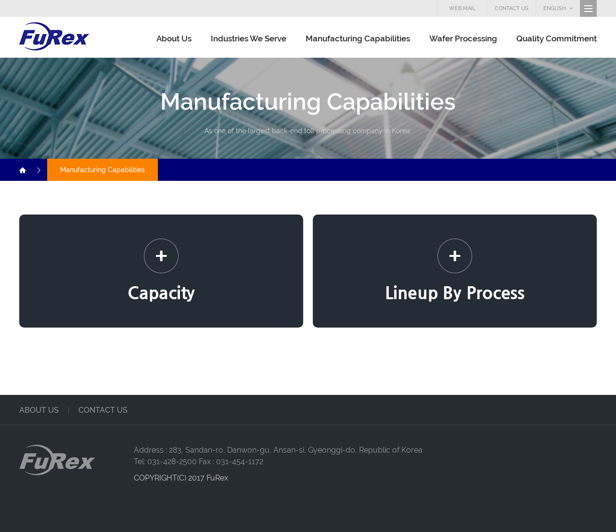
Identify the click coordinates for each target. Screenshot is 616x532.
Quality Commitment (556, 38)
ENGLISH (558, 8)
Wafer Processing (463, 38)
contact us (103, 410)
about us (39, 410)
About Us (174, 38)
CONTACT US (511, 8)
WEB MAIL (462, 8)
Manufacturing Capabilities (358, 38)
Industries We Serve (248, 38)
